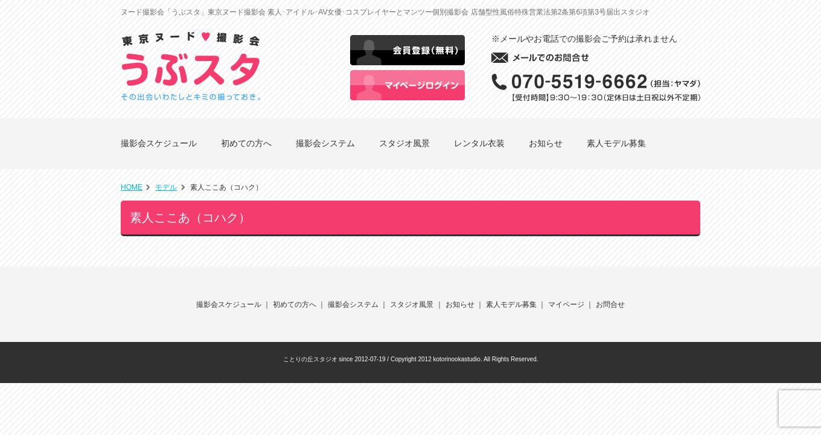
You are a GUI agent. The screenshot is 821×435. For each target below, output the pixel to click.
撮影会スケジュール (159, 143)
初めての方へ (246, 143)
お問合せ (610, 304)
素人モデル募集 (616, 143)
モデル (166, 187)
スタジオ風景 (404, 143)
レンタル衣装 (479, 143)
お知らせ (546, 143)
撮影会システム (325, 143)
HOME (131, 187)
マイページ (566, 304)
